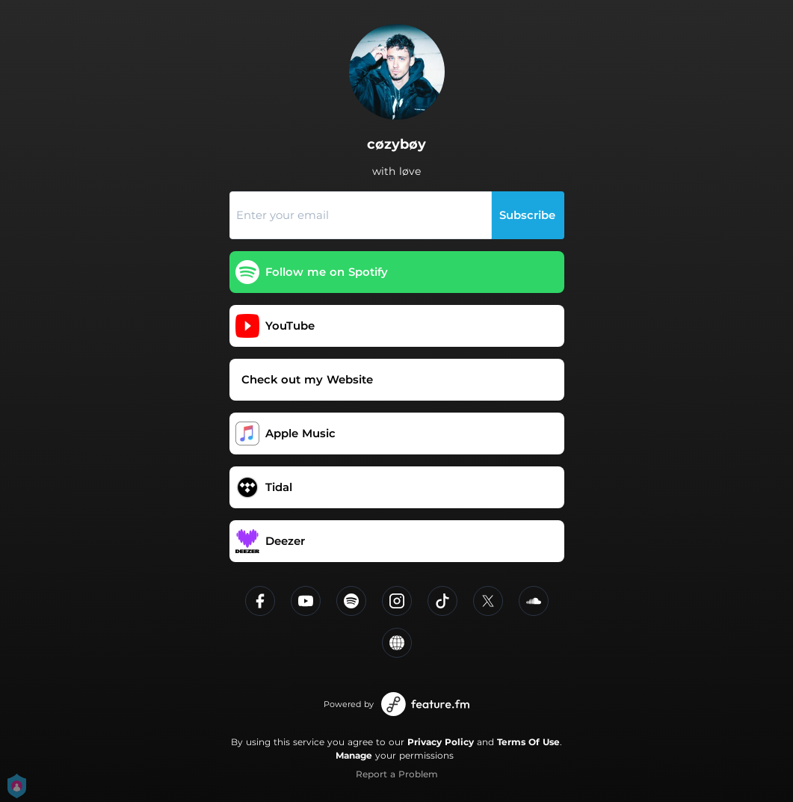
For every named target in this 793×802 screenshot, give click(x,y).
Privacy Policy (440, 741)
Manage (354, 755)
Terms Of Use (528, 741)
